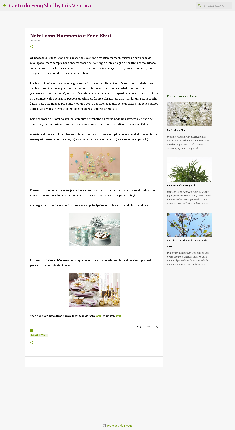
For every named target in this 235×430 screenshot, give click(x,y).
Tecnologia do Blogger (117, 425)
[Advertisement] (94, 394)
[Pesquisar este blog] (215, 5)
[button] (32, 47)
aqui (99, 315)
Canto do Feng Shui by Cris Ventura (50, 5)
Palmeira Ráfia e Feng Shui (181, 185)
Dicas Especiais (38, 335)
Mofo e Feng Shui (176, 130)
